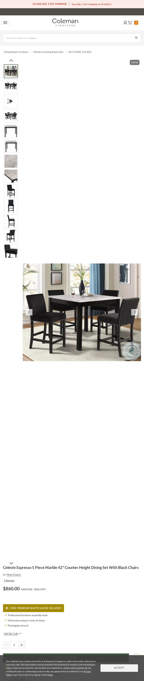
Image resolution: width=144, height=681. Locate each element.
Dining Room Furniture (16, 51)
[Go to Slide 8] (11, 176)
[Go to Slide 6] (11, 146)
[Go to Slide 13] (11, 251)
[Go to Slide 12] (11, 236)
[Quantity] (14, 645)
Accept (119, 668)
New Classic (14, 574)
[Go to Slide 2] (11, 86)
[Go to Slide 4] (11, 116)
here (50, 674)
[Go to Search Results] (136, 38)
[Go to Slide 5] (11, 131)
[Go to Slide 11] (11, 221)
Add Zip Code (13, 633)
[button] (125, 22)
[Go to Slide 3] (11, 101)
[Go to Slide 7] (11, 161)
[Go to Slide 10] (11, 206)
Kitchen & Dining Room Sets (48, 51)
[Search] (72, 38)
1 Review (9, 580)
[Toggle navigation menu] (5, 22)
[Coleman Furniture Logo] (65, 22)
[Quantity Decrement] (7, 645)
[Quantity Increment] (21, 645)
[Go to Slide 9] (11, 191)
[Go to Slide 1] (11, 71)
